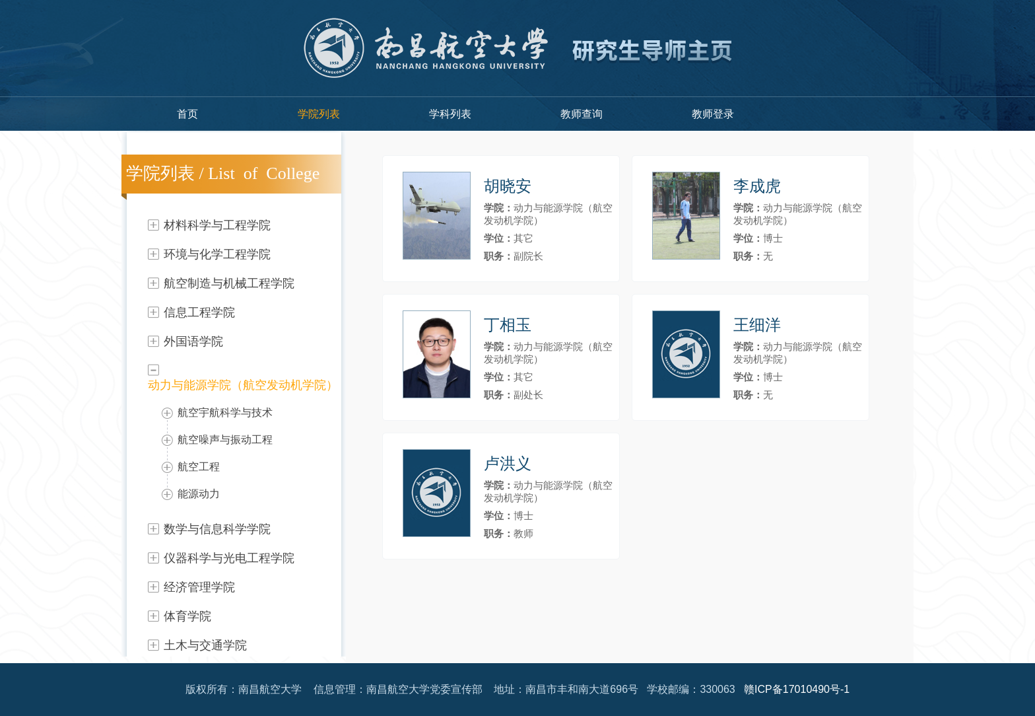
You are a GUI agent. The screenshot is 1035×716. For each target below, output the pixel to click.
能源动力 (199, 493)
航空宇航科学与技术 (225, 412)
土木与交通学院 (205, 645)
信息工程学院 (199, 312)
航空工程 (199, 466)
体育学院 (187, 616)
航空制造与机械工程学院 (229, 283)
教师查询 (581, 114)
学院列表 (319, 114)
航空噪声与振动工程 (225, 439)
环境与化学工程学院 (217, 254)
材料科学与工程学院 (217, 225)
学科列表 (450, 114)
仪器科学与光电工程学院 (229, 558)
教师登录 (713, 114)
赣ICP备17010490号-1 (797, 689)
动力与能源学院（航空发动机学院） (243, 385)
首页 (187, 114)
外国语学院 (193, 341)
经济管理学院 (199, 587)
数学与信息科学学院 (217, 529)
